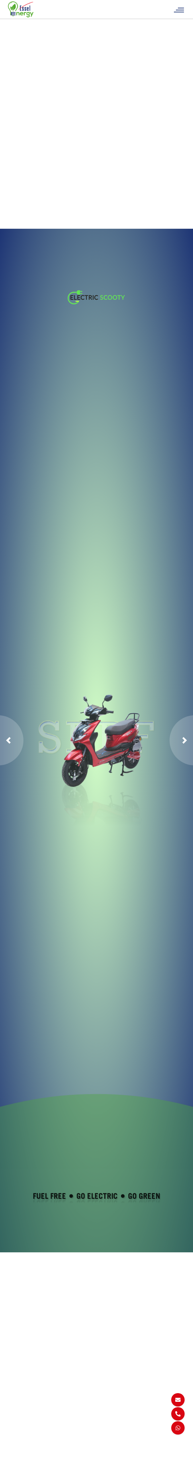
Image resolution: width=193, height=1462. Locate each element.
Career (63, 1410)
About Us (65, 1402)
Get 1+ (18, 1426)
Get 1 (16, 1402)
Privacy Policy (116, 1410)
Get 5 (16, 1410)
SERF (17, 1442)
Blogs (61, 1426)
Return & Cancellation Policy (114, 1426)
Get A (16, 1434)
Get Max (19, 1418)
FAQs (61, 1418)
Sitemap (110, 1402)
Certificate (67, 1434)
